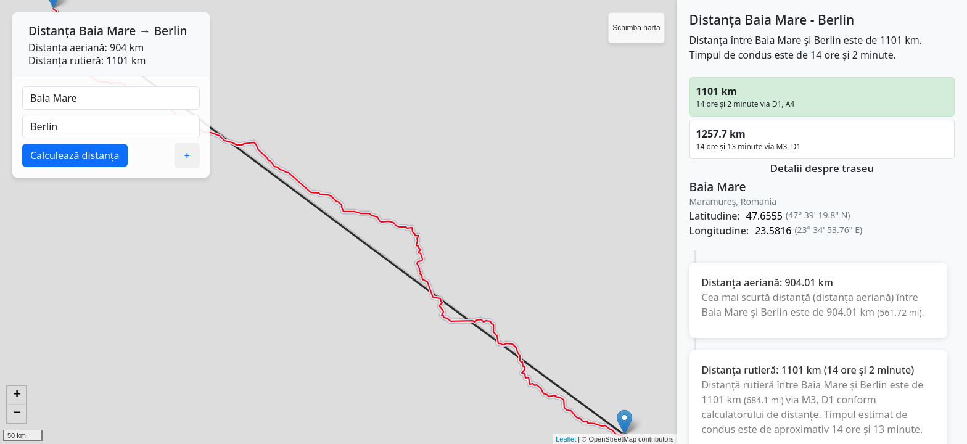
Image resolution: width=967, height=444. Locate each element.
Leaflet (566, 439)
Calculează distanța (75, 155)
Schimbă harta (636, 27)
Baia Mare (107, 30)
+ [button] (17, 395)
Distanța (52, 30)
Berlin (170, 30)
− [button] (17, 414)
